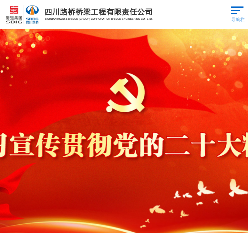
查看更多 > (234, 98)
